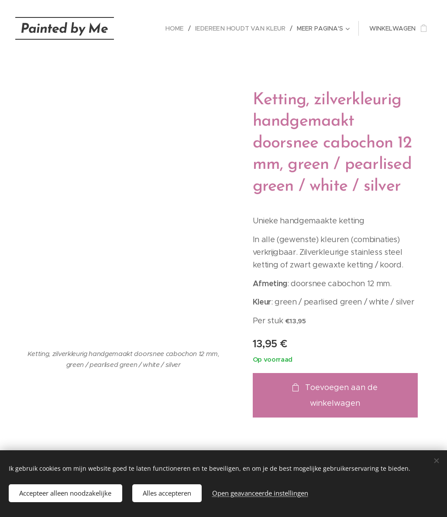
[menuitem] (179, 28)
